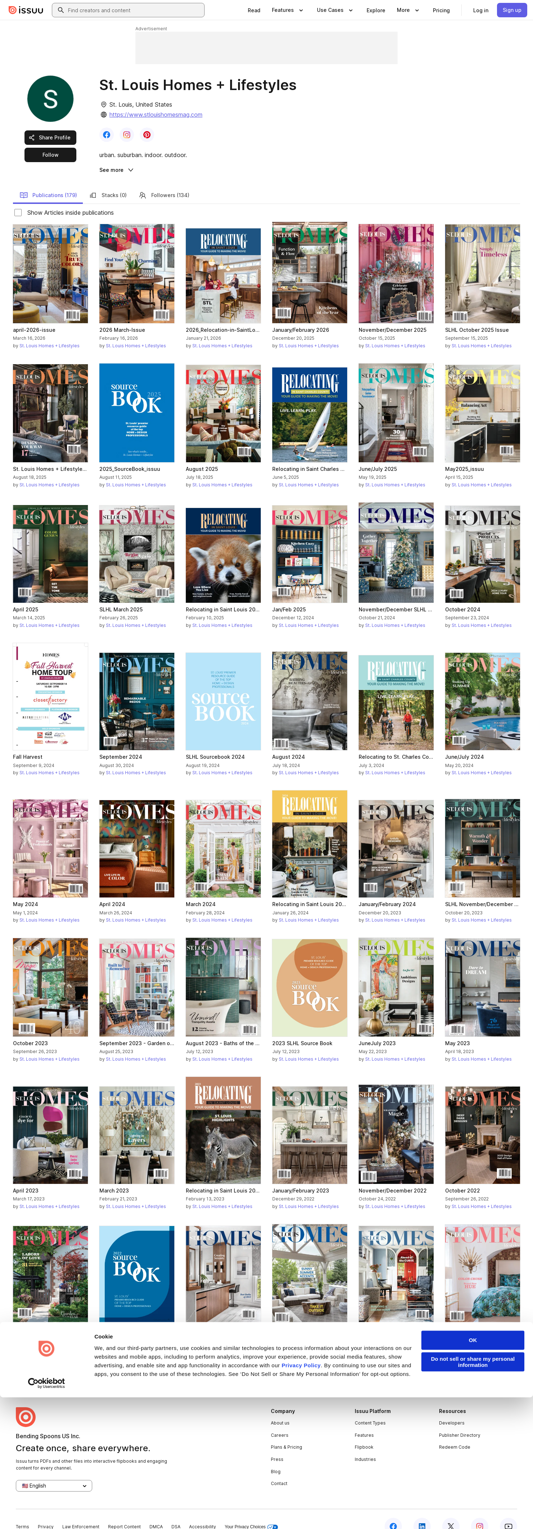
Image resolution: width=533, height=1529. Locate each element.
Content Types (370, 1408)
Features (364, 1420)
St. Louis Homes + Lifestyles (49, 330)
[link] (254, 10)
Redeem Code (454, 1432)
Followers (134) (163, 180)
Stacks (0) (108, 180)
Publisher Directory (459, 1420)
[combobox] (134, 10)
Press (277, 1444)
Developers (452, 1408)
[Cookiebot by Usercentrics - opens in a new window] (46, 1515)
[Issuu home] (26, 10)
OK (473, 1472)
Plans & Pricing (286, 1432)
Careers (279, 1420)
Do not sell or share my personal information (473, 1494)
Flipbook (364, 1432)
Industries (365, 1444)
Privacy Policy (301, 1497)
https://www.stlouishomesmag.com (155, 114)
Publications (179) (48, 180)
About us (280, 1408)
